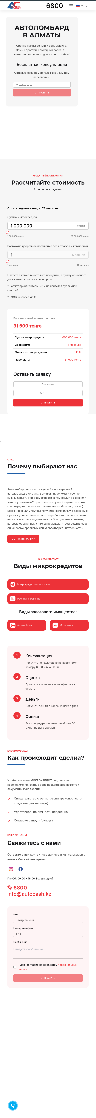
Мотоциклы (62, 634)
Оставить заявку (23, 547)
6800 (54, 6)
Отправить (42, 94)
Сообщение (20, 954)
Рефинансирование (25, 608)
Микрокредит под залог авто (30, 594)
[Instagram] (11, 878)
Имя (16, 923)
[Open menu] (71, 5)
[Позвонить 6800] (13, 1105)
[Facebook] (20, 878)
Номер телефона (23, 939)
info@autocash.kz (29, 903)
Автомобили (21, 634)
